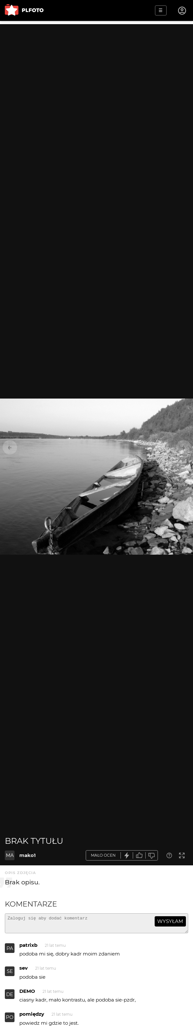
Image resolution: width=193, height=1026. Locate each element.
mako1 (27, 855)
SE (10, 974)
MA (10, 855)
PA (9, 951)
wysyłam (170, 921)
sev (23, 971)
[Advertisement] (96, 69)
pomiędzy (31, 1017)
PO (10, 1020)
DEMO (27, 994)
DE (9, 997)
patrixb (28, 948)
